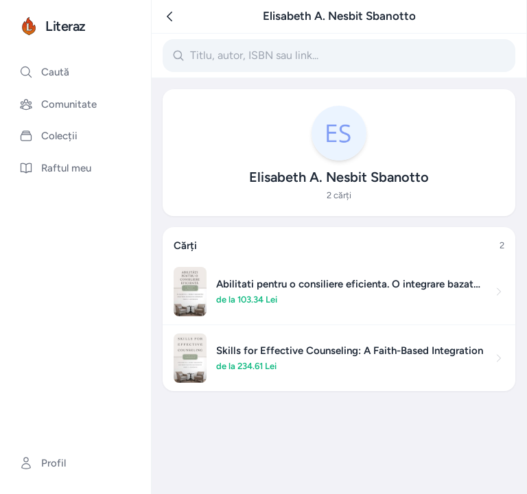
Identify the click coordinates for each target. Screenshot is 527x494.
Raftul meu (55, 168)
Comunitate (58, 104)
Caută (44, 72)
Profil (42, 463)
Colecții (48, 136)
